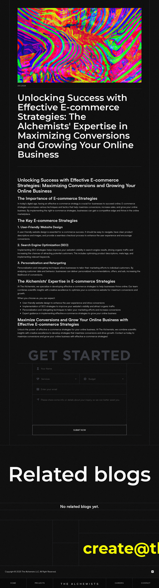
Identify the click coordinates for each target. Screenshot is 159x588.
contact (145, 583)
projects (40, 583)
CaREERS (119, 583)
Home (13, 583)
